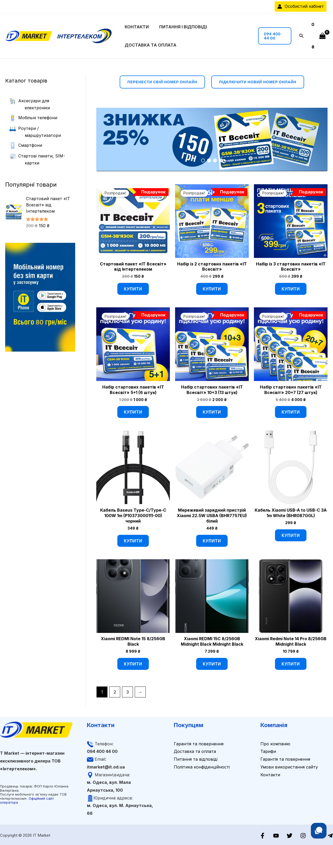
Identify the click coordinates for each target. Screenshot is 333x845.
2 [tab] (209, 160)
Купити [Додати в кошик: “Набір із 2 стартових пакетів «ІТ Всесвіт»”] (212, 288)
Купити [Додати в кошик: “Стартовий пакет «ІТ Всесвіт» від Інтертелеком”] (133, 288)
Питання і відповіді (176, 26)
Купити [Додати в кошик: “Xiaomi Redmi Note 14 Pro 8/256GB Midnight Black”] (290, 662)
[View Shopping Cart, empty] (318, 35)
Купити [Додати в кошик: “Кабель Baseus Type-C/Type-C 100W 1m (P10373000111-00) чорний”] (133, 539)
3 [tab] (215, 160)
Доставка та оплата (149, 44)
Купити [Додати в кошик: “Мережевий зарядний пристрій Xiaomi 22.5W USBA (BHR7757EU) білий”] (212, 539)
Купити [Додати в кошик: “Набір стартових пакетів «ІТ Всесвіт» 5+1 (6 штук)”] (133, 411)
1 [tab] (203, 160)
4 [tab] (221, 160)
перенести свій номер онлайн (162, 81)
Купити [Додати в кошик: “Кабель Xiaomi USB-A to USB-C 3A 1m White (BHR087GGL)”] (290, 534)
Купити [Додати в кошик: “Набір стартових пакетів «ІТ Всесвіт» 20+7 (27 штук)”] (290, 411)
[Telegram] (330, 835)
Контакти (136, 26)
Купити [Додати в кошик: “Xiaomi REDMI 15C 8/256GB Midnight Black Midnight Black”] (212, 662)
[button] (271, 35)
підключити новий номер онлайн (257, 81)
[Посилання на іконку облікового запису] (300, 6)
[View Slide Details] (212, 138)
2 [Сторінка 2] (115, 691)
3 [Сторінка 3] (127, 691)
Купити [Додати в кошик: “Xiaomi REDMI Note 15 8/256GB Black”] (133, 662)
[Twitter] (293, 835)
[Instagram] (306, 835)
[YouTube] (281, 835)
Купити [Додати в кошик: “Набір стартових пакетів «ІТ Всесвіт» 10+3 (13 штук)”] (212, 411)
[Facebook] (269, 835)
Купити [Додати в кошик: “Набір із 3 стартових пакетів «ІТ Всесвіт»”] (290, 288)
